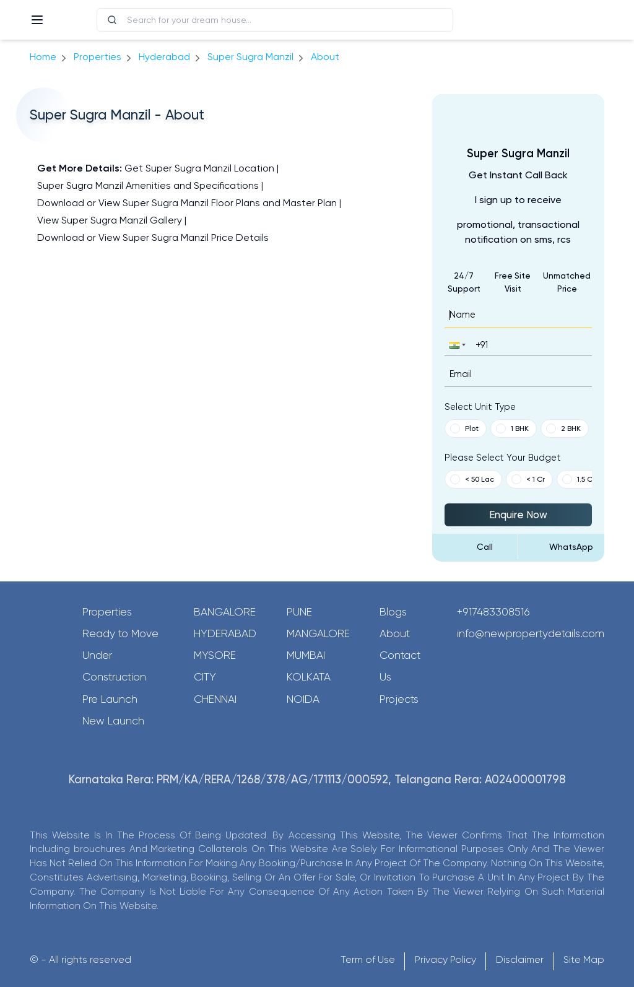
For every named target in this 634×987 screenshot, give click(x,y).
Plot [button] (464, 428)
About (395, 633)
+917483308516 (493, 612)
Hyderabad (225, 633)
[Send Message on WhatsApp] (561, 546)
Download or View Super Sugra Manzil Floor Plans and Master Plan (187, 203)
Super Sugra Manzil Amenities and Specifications (148, 185)
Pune (299, 612)
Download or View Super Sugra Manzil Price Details (153, 237)
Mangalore (318, 633)
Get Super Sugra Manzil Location (199, 168)
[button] (456, 344)
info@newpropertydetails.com (530, 633)
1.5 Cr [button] (578, 479)
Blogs (393, 612)
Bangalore (225, 612)
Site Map (583, 959)
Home (43, 57)
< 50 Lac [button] (472, 479)
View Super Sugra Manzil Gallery (109, 220)
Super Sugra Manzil (250, 57)
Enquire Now (518, 514)
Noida (303, 699)
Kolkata (309, 677)
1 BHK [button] (512, 428)
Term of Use (368, 959)
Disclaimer (520, 959)
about (325, 57)
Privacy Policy (445, 959)
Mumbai (306, 655)
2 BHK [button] (563, 428)
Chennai (215, 699)
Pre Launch (109, 699)
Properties (97, 57)
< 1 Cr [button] (528, 479)
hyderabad (164, 57)
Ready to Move (120, 633)
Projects (399, 699)
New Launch (113, 721)
